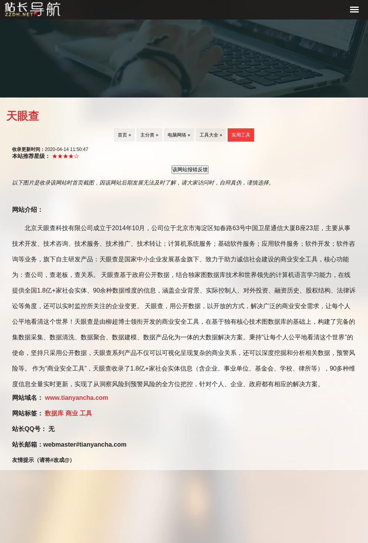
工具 (86, 413)
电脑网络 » (179, 135)
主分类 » (149, 135)
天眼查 (22, 116)
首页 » (124, 135)
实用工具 (241, 135)
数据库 (55, 413)
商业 (72, 413)
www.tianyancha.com (76, 397)
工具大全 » (211, 135)
